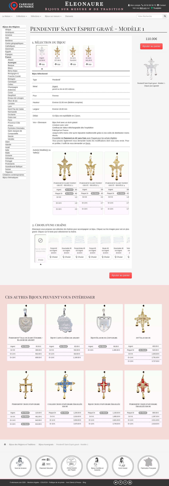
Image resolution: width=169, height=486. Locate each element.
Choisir (54, 257)
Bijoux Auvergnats (45, 444)
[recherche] (164, 16)
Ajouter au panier (151, 46)
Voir (42, 64)
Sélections (36, 16)
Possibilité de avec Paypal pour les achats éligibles (84, 138)
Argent (55, 86)
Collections (21, 16)
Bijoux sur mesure (53, 16)
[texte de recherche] (149, 16)
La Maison (7, 16)
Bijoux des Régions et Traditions (22, 444)
